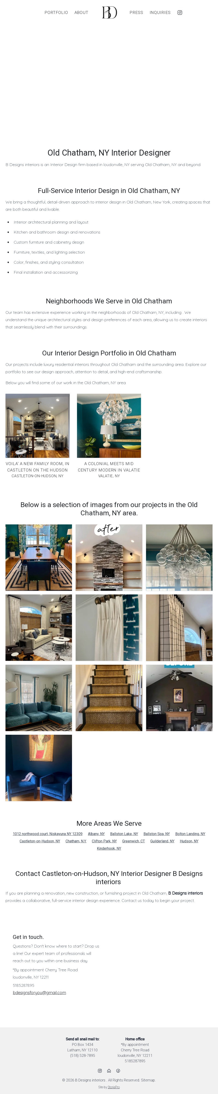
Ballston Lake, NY (124, 834)
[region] (109, 82)
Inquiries (160, 12)
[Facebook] (118, 1070)
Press (136, 12)
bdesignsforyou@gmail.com (39, 992)
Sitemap (148, 1080)
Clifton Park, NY (104, 841)
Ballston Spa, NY (157, 834)
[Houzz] (109, 1070)
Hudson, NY (189, 841)
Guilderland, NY (162, 841)
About (81, 12)
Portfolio (56, 12)
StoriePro (114, 1087)
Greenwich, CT (133, 841)
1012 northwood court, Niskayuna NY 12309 (47, 834)
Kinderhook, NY (109, 848)
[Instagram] (180, 12)
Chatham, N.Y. (76, 841)
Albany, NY (96, 834)
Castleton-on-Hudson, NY (40, 841)
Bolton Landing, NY (190, 834)
